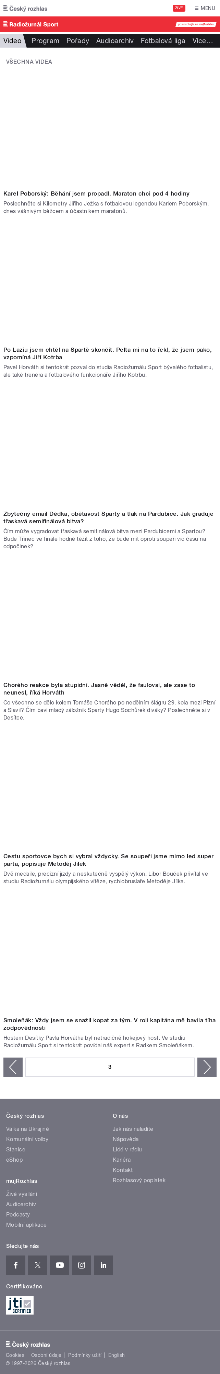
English (116, 1355)
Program (45, 41)
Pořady (77, 41)
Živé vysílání (21, 1194)
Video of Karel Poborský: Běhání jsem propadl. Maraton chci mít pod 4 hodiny (110, 127)
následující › (207, 1067)
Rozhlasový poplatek (139, 1180)
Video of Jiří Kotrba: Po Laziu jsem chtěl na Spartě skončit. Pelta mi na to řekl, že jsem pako (110, 283)
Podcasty (18, 1214)
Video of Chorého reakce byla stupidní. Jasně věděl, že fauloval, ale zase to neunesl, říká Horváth (110, 618)
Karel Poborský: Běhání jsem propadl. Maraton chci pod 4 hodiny (96, 193)
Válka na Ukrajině (27, 1129)
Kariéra (122, 1160)
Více (203, 41)
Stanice (15, 1149)
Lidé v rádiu (127, 1149)
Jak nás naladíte (133, 1129)
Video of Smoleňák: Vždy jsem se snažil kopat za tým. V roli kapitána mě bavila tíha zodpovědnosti (110, 953)
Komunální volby (27, 1139)
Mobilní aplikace (26, 1225)
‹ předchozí (13, 1067)
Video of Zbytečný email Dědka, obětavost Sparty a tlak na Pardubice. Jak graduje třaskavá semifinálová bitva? (110, 447)
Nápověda (126, 1139)
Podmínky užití (85, 1355)
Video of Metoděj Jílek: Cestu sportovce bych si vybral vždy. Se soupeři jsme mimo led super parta (110, 790)
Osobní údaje (46, 1355)
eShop (14, 1160)
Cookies (15, 1355)
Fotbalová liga (163, 41)
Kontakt (123, 1170)
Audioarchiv (115, 41)
